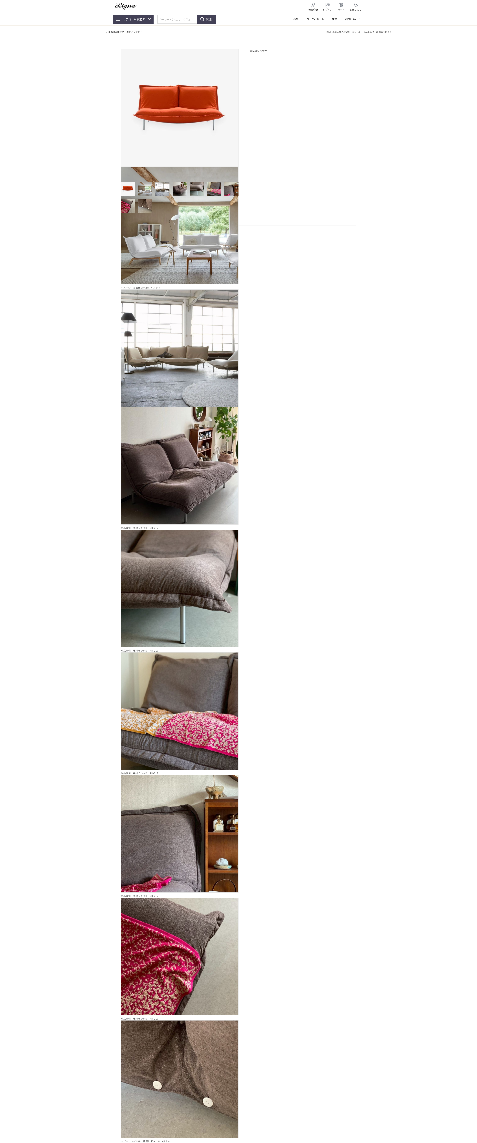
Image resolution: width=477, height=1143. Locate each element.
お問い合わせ (352, 19)
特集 (296, 19)
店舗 (334, 19)
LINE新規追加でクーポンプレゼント (124, 31)
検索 (209, 19)
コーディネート (315, 19)
